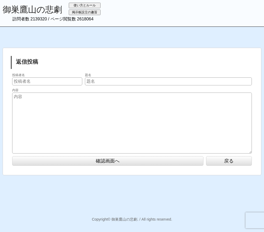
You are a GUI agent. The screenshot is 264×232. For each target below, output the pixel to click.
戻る (229, 161)
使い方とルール (85, 5)
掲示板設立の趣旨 (84, 12)
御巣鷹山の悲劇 (32, 9)
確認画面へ (108, 161)
